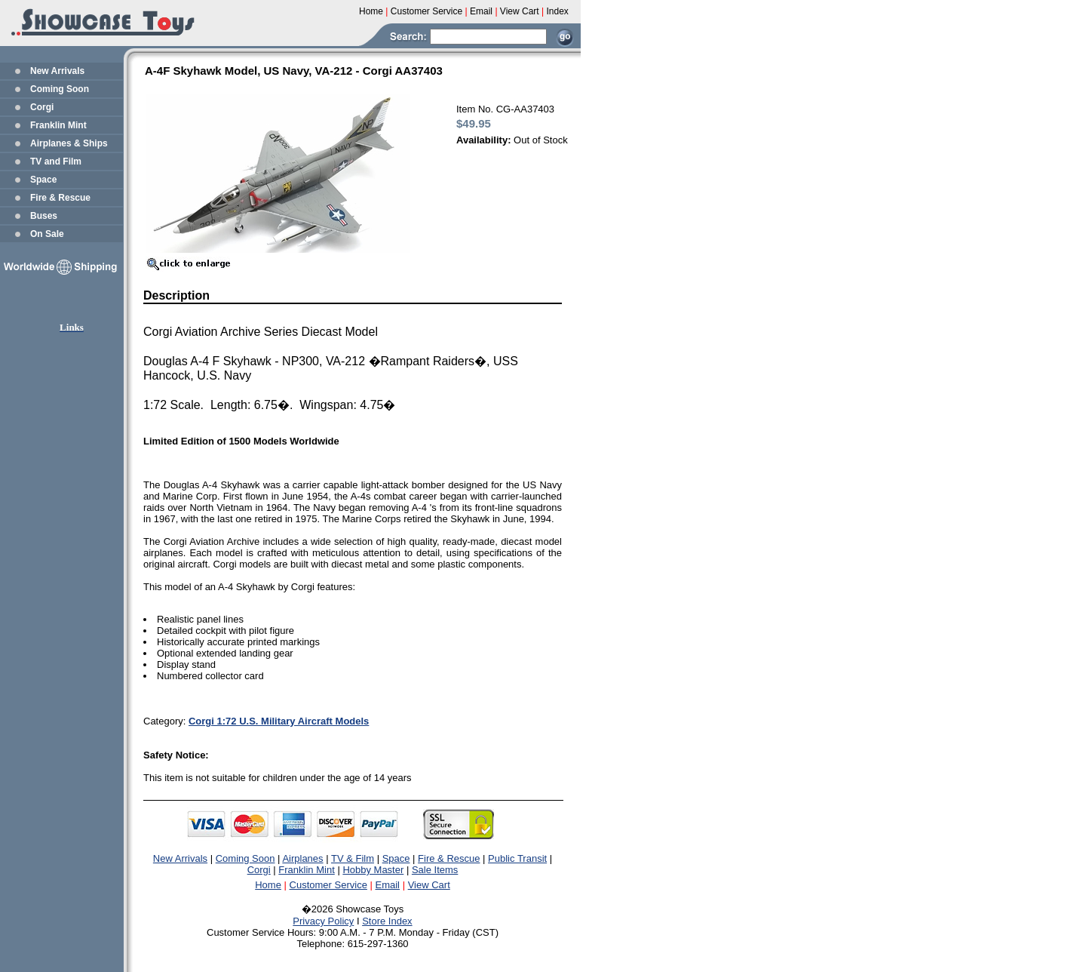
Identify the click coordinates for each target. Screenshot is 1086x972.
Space (43, 179)
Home (268, 884)
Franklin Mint (58, 125)
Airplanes (302, 858)
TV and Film (55, 161)
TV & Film (352, 858)
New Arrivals (57, 71)
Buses (43, 216)
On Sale (47, 234)
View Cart (429, 884)
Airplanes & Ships (69, 143)
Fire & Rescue (60, 197)
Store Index (387, 921)
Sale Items (435, 869)
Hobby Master (372, 869)
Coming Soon (59, 89)
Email (388, 884)
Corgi (42, 107)
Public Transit (517, 858)
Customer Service (328, 884)
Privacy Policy (323, 921)
